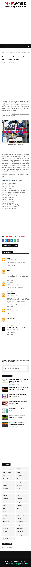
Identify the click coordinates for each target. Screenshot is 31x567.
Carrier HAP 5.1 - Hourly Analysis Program (18, 409)
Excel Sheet (19, 492)
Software (5, 535)
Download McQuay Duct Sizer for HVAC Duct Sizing (18, 395)
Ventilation (5, 538)
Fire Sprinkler (6, 502)
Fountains (19, 505)
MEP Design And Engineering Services (16, 304)
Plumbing (5, 528)
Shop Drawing (20, 531)
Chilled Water (6, 478)
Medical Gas (20, 521)
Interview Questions (21, 511)
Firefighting (19, 502)
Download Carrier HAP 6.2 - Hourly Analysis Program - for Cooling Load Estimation (19, 381)
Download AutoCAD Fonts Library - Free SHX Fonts (18, 402)
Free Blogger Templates (19, 564)
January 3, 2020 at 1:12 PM (12, 284)
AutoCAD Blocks (7, 472)
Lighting (19, 518)
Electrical (15, 236)
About (10, 561)
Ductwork (5, 488)
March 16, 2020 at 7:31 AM (12, 295)
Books (6, 236)
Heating (5, 511)
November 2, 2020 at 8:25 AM (13, 329)
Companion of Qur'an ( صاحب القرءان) (16, 327)
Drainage (19, 482)
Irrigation (5, 515)
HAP (4, 508)
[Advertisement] (15, 27)
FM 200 (5, 495)
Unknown (9, 309)
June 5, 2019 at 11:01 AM (12, 259)
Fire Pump (19, 498)
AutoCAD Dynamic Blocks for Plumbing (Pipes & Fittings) (17, 416)
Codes (18, 478)
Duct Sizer (19, 485)
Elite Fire (5, 492)
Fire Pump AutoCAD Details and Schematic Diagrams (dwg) (17, 423)
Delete (12, 280)
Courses (10, 236)
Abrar (8, 270)
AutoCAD (19, 469)
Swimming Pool (20, 535)
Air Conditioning (7, 469)
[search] (15, 369)
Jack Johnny (10, 283)
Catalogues (19, 475)
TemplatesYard (15, 563)
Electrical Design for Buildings (16, 174)
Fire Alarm (20, 236)
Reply (8, 280)
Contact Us (16, 561)
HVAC (18, 508)
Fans (18, 495)
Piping (18, 525)
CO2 (4, 475)
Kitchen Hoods (20, 515)
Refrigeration (20, 528)
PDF (6, 52)
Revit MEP (5, 531)
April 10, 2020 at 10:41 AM (12, 320)
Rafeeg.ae (9, 288)
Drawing (5, 485)
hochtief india (11, 293)
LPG (4, 518)
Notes (24, 236)
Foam (4, 505)
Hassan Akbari (11, 318)
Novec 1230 (6, 525)
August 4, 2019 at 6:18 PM (12, 272)
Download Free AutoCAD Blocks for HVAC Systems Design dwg (18, 388)
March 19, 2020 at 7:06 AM (12, 310)
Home (3, 52)
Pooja (8, 258)
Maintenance (6, 521)
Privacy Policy (23, 561)
